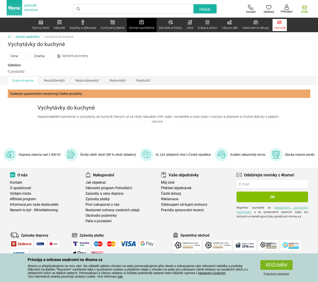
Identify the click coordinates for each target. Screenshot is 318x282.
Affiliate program (23, 199)
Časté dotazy (171, 193)
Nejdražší (143, 80)
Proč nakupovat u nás (102, 204)
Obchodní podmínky (101, 215)
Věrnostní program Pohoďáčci (108, 188)
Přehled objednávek (176, 188)
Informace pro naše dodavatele (34, 204)
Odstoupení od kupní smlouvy (184, 204)
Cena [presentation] (14, 56)
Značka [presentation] (39, 56)
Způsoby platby (97, 199)
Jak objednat (95, 182)
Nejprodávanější (87, 80)
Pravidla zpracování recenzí (182, 210)
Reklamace (169, 199)
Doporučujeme (23, 80)
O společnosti (20, 188)
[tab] (19, 56)
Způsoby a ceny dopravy (104, 193)
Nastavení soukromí (212, 273)
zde (120, 276)
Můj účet (167, 182)
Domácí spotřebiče (28, 36)
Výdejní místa (20, 193)
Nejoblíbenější (54, 80)
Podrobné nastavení (276, 273)
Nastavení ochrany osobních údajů (112, 210)
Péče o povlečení (98, 221)
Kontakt (16, 182)
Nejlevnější (118, 80)
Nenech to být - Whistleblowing (34, 210)
